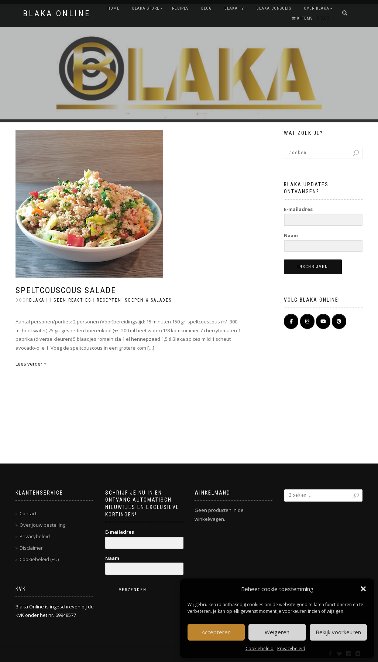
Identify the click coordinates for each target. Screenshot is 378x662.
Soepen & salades (148, 300)
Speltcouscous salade (66, 290)
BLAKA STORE (145, 8)
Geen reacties (72, 300)
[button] (363, 589)
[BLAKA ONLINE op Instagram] (307, 321)
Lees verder (29, 363)
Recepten (109, 300)
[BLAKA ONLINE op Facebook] (291, 321)
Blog (206, 8)
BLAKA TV (234, 8)
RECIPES (180, 8)
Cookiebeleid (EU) (39, 559)
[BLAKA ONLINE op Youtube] (323, 321)
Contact (28, 513)
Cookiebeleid (259, 648)
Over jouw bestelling (42, 525)
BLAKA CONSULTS (274, 8)
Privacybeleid (291, 648)
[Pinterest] (339, 321)
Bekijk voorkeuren (338, 632)
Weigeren (277, 632)
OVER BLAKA (316, 8)
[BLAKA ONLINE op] (291, 335)
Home (113, 8)
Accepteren (216, 632)
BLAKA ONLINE (56, 13)
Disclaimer (31, 547)
